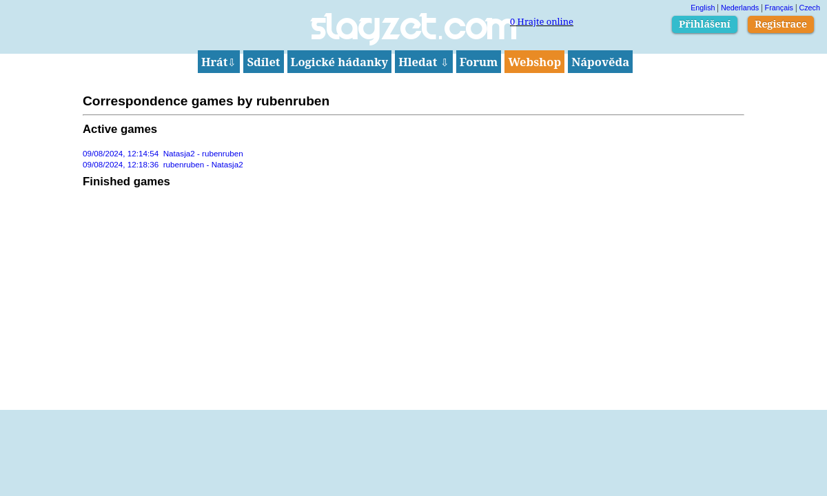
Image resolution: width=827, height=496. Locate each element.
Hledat (423, 62)
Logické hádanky (340, 62)
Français (779, 7)
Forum (479, 62)
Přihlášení (705, 23)
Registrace (781, 23)
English (703, 7)
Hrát (219, 62)
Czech (809, 7)
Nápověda (600, 62)
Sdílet (263, 62)
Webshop (534, 62)
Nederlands (740, 7)
